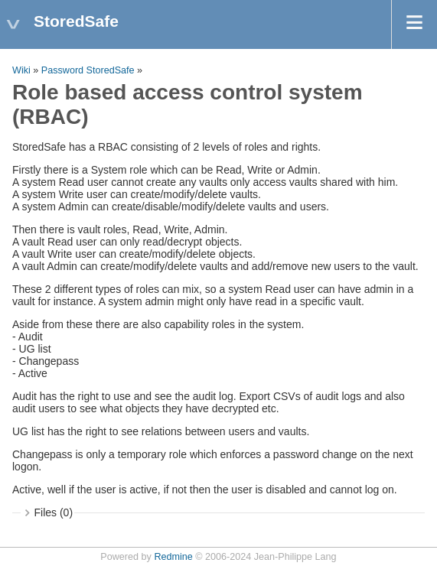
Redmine (173, 556)
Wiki (21, 70)
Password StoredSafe (88, 70)
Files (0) (53, 512)
